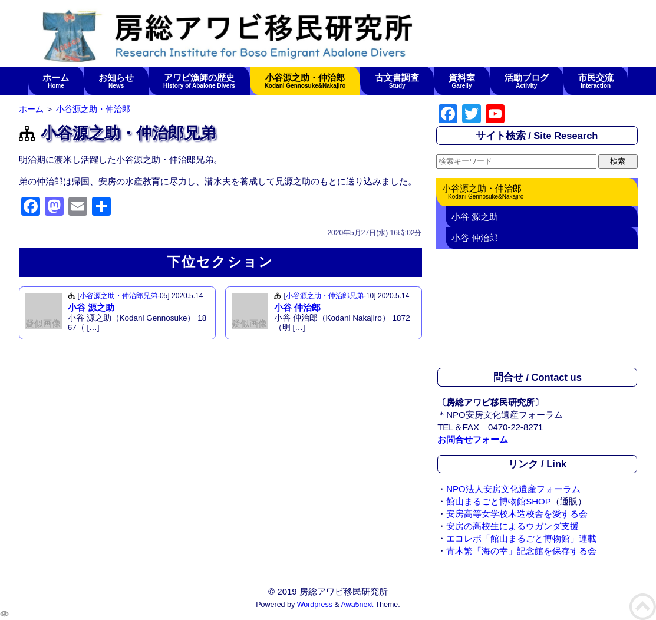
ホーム (56, 80)
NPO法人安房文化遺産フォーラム (513, 489)
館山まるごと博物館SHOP (498, 501)
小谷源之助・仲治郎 (305, 80)
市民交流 (595, 80)
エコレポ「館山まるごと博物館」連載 (521, 538)
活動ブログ (526, 80)
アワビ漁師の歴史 (199, 80)
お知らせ (116, 80)
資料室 (462, 80)
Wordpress (314, 605)
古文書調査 (397, 80)
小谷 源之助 (91, 307)
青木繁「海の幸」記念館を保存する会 (521, 551)
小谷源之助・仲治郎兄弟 (118, 296)
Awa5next (357, 605)
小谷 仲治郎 (297, 307)
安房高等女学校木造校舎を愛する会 (517, 514)
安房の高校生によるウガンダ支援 (512, 526)
